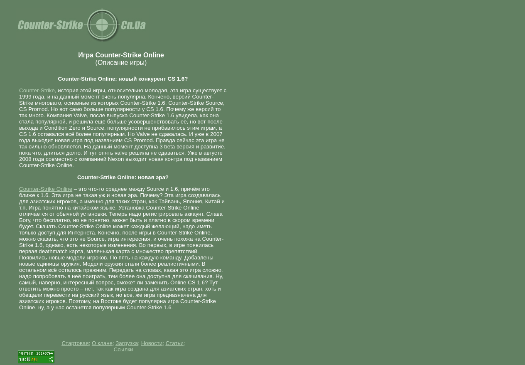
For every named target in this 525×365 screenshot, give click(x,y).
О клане (102, 343)
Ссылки (123, 349)
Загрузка (126, 343)
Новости (152, 343)
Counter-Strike (37, 90)
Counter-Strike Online (45, 189)
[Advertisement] (256, 128)
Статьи (175, 343)
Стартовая (74, 343)
